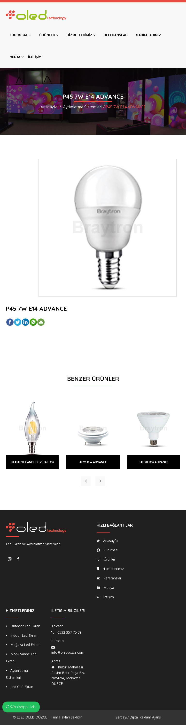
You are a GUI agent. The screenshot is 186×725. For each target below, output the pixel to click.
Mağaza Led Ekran (22, 644)
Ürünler (48, 35)
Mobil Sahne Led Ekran (21, 657)
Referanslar (116, 35)
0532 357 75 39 (69, 632)
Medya (16, 57)
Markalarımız (148, 35)
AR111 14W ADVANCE (93, 462)
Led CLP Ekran (19, 686)
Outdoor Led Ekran (23, 626)
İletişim (34, 57)
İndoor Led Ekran (21, 635)
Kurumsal (20, 35)
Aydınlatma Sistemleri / (84, 107)
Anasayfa (49, 107)
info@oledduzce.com (67, 652)
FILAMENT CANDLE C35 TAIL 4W (32, 462)
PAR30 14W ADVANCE (154, 462)
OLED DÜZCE (36, 717)
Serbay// (122, 717)
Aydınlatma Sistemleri (17, 674)
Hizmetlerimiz (81, 35)
